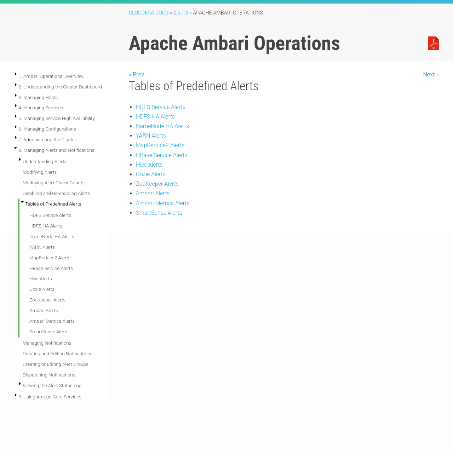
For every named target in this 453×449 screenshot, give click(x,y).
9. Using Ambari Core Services (49, 396)
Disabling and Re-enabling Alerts (56, 193)
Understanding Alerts (45, 161)
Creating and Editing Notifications (57, 353)
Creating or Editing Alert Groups (55, 364)
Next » (431, 74)
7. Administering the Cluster (47, 139)
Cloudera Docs (148, 13)
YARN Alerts (42, 247)
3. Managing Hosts (38, 97)
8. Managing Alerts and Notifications (56, 150)
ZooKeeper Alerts (47, 300)
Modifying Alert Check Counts (54, 182)
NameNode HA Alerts (51, 236)
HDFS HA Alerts (45, 226)
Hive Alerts (40, 278)
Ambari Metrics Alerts (52, 321)
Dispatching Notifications (49, 375)
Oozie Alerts (42, 289)
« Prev (136, 74)
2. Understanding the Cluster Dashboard (60, 87)
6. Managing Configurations (47, 129)
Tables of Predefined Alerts (53, 204)
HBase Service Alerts (51, 268)
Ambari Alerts (43, 310)
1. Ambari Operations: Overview (51, 76)
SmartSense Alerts (48, 331)
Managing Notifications (47, 343)
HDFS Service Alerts (50, 215)
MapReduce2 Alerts (49, 257)
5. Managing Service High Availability (56, 118)
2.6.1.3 (180, 13)
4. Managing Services (40, 107)
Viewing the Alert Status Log (52, 385)
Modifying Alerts (40, 172)
